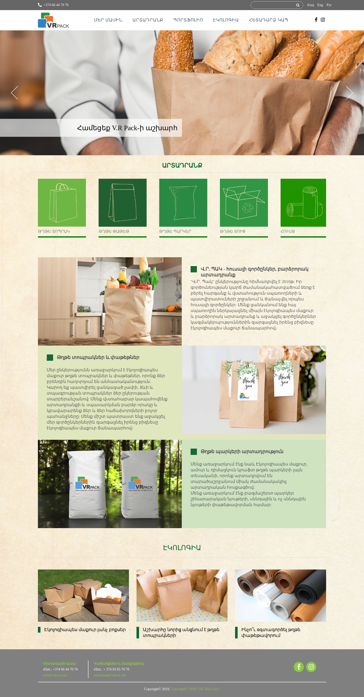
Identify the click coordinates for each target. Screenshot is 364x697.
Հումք (288, 231)
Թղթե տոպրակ (54, 231)
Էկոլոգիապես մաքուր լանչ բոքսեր (85, 629)
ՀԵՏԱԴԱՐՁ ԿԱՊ (268, 20)
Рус (329, 5)
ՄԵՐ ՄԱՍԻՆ (108, 20)
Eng (320, 5)
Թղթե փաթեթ (114, 231)
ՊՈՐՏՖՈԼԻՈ (188, 20)
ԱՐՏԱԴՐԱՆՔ (147, 20)
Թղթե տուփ (232, 231)
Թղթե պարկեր (175, 231)
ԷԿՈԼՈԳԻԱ (226, 20)
